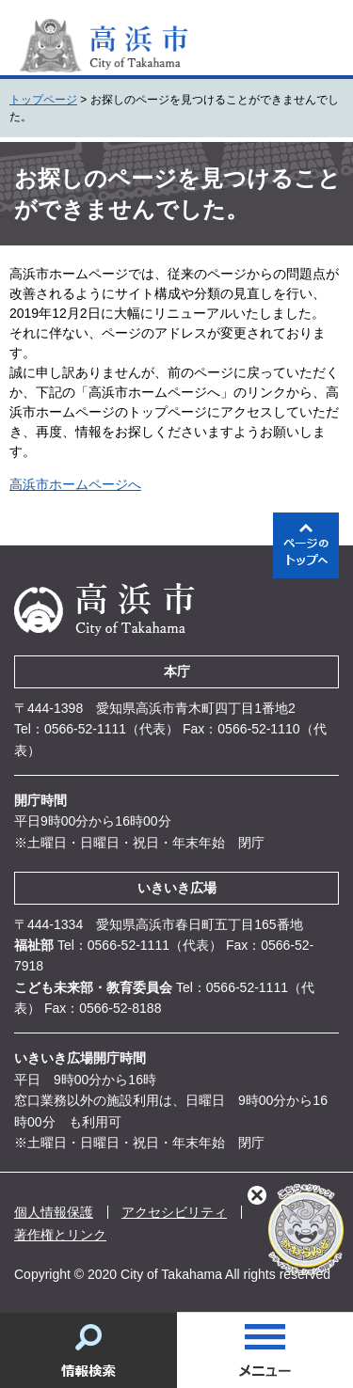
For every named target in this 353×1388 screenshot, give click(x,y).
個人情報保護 (53, 1212)
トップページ (43, 99)
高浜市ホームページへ (75, 484)
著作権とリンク (60, 1234)
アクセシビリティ (174, 1212)
